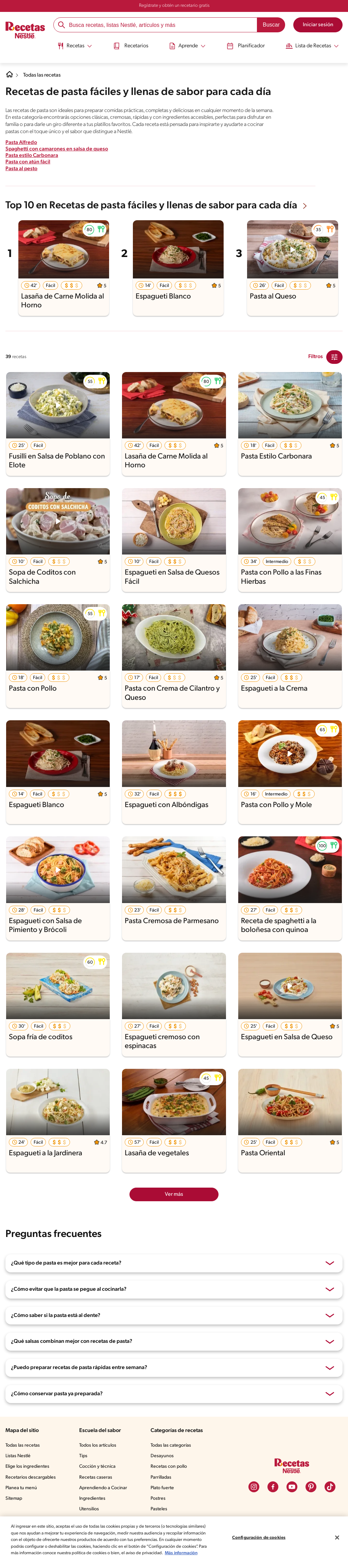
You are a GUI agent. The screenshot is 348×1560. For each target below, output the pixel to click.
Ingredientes (92, 1498)
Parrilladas (161, 1477)
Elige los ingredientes (27, 1466)
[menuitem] (72, 48)
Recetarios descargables (30, 1477)
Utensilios (89, 1509)
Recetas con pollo (169, 1466)
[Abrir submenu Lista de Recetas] (314, 45)
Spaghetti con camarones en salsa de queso (57, 149)
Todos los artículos (97, 1445)
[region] (174, 1538)
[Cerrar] (337, 1537)
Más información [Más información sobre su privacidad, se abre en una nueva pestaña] (181, 1553)
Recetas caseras (95, 1477)
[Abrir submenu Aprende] (187, 45)
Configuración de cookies (258, 1537)
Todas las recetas (43, 75)
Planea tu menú (21, 1488)
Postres (158, 1498)
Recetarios (129, 45)
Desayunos (162, 1456)
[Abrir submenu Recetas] (72, 45)
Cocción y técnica (97, 1466)
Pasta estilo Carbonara (31, 155)
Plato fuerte (162, 1488)
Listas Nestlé (18, 1456)
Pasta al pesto (21, 169)
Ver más (174, 1194)
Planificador (247, 45)
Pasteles (159, 1509)
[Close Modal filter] (334, 357)
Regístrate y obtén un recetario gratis (174, 5)
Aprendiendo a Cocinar (103, 1488)
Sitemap (13, 1498)
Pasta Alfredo (21, 142)
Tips (83, 1456)
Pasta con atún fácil (27, 162)
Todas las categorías (171, 1445)
